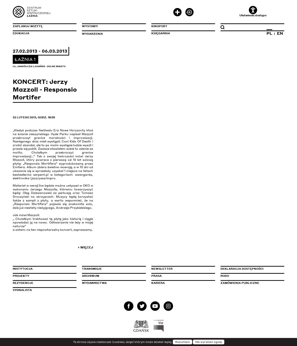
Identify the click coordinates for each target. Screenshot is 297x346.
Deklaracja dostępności (242, 268)
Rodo (225, 276)
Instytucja (23, 268)
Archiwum (90, 276)
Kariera (158, 283)
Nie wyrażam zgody (208, 342)
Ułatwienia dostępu (253, 11)
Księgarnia (160, 33)
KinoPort (159, 26)
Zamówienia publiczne (250, 283)
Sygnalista (22, 290)
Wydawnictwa (94, 283)
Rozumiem (182, 342)
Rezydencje (23, 283)
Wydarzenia (92, 33)
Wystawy (90, 26)
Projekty (21, 276)
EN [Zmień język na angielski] (280, 33)
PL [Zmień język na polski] (269, 33)
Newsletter (162, 268)
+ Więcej (85, 247)
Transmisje (112, 268)
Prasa (156, 276)
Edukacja (21, 33)
